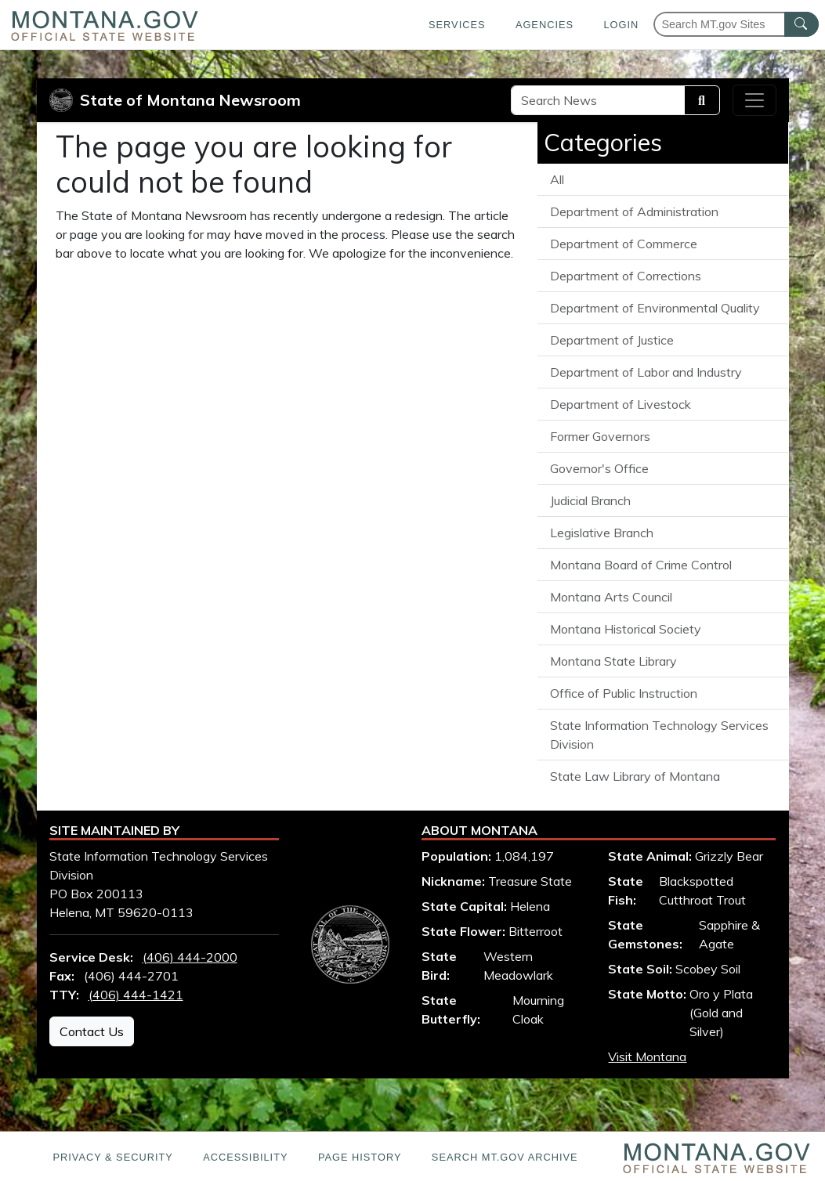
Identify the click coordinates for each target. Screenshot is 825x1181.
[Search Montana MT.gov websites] (736, 24)
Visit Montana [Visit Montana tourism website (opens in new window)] (647, 1056)
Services (457, 25)
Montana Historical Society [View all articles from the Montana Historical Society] (625, 629)
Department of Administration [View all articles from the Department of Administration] (634, 211)
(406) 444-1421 (136, 994)
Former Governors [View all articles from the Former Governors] (600, 436)
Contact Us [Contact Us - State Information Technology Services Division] (92, 1031)
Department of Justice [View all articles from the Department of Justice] (612, 340)
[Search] (702, 100)
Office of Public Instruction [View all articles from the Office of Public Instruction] (623, 693)
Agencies (545, 25)
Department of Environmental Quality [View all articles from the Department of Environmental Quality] (655, 308)
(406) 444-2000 (190, 957)
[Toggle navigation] (754, 100)
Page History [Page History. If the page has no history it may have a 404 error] (360, 1157)
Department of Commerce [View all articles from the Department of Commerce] (623, 243)
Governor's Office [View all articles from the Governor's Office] (599, 468)
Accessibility (245, 1157)
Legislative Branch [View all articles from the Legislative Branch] (601, 532)
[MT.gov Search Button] (801, 24)
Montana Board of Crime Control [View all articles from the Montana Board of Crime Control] (641, 564)
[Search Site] (598, 100)
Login (621, 25)
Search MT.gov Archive (505, 1157)
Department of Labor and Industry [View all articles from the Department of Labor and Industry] (646, 372)
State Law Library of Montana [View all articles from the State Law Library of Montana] (635, 776)
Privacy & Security (112, 1157)
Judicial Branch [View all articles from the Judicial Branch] (590, 500)
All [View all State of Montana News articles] (557, 179)
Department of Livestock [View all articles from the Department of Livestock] (620, 404)
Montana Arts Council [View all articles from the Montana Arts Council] (611, 597)
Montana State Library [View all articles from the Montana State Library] (613, 661)
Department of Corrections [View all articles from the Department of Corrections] (625, 276)
